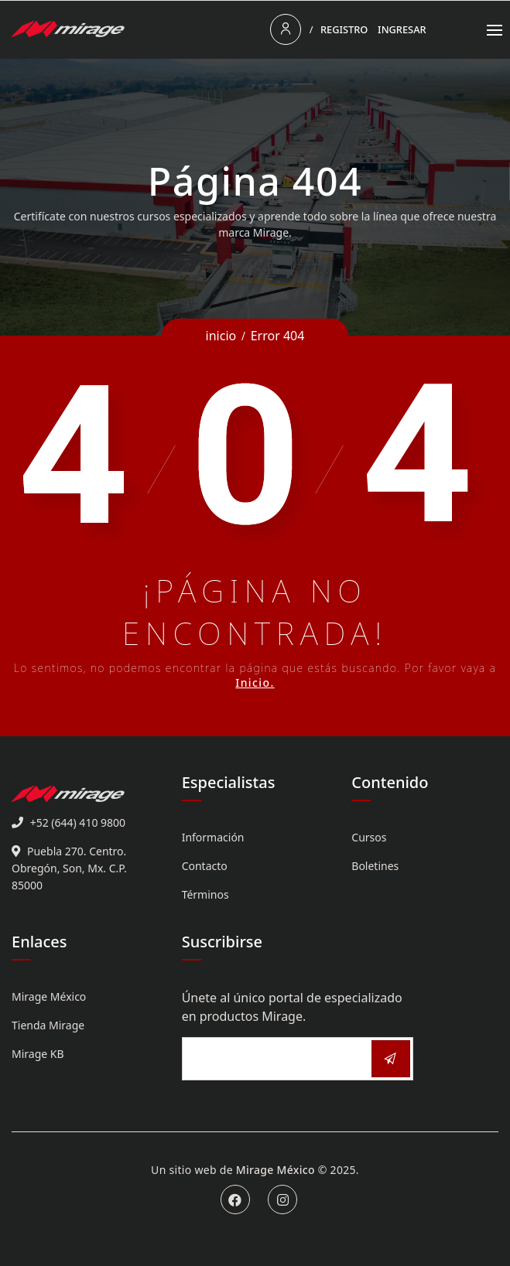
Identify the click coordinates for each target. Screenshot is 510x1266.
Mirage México (49, 996)
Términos (205, 894)
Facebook (235, 1199)
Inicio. (254, 682)
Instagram (282, 1199)
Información (213, 837)
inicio (221, 335)
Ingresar (402, 29)
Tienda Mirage (48, 1025)
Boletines (375, 865)
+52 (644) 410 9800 (77, 822)
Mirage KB (38, 1053)
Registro (344, 29)
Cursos (368, 837)
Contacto (205, 865)
